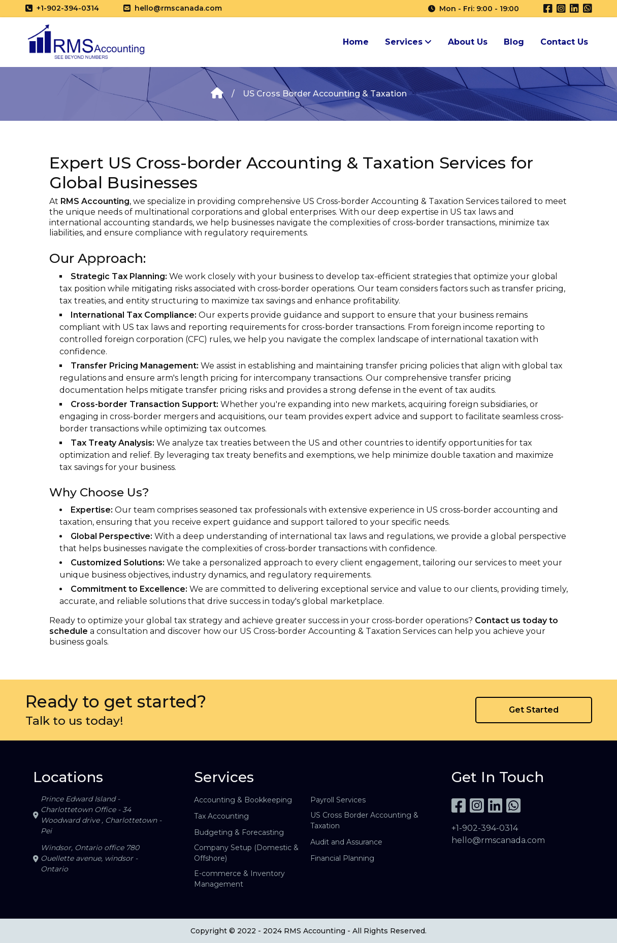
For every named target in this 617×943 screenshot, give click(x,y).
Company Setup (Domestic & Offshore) (246, 853)
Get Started (534, 710)
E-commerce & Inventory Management (239, 879)
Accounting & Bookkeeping (243, 799)
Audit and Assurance (346, 842)
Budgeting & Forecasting (239, 832)
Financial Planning (342, 858)
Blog (514, 42)
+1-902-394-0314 (484, 828)
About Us (468, 42)
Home (356, 42)
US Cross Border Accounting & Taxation (364, 820)
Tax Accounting (221, 816)
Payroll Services (338, 799)
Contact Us (564, 42)
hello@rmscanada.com (498, 840)
